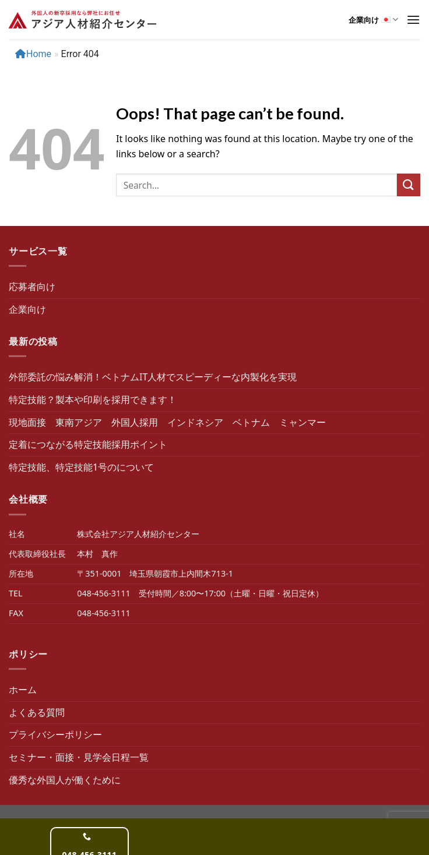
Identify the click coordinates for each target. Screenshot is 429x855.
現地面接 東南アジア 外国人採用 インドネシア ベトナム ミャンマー (167, 422)
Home (33, 53)
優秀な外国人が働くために (65, 779)
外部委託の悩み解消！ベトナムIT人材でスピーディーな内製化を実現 (153, 376)
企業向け (373, 19)
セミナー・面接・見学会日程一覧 (79, 757)
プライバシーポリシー (55, 734)
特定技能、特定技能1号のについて (81, 467)
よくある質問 (37, 712)
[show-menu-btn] (413, 19)
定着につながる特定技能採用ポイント (88, 444)
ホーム (23, 689)
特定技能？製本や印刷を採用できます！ (93, 399)
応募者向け (32, 286)
